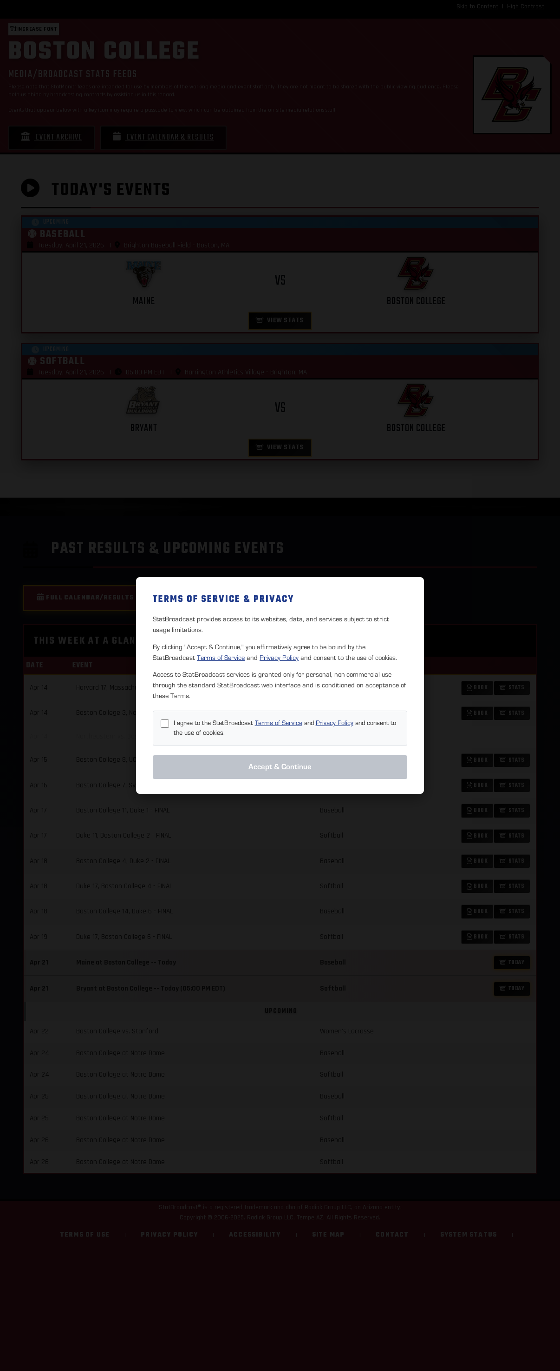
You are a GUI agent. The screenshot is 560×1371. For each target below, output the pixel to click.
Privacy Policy (279, 657)
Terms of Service (221, 657)
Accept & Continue (280, 767)
